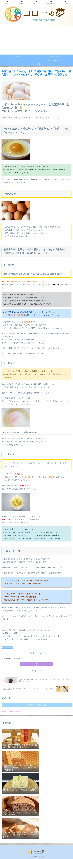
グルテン (15, 442)
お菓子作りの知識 (7, 647)
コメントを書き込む (37, 705)
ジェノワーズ (19, 529)
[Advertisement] (36, 40)
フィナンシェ (8, 581)
